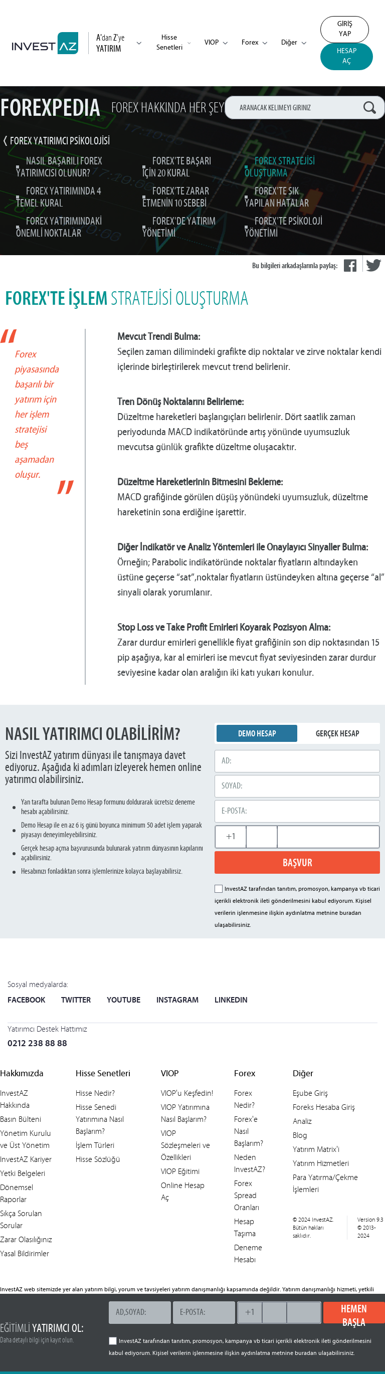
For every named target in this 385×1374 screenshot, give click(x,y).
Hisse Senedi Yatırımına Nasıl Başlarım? (100, 1119)
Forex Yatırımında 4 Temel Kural (58, 198)
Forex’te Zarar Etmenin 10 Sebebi (175, 198)
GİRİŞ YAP (344, 29)
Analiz (302, 1121)
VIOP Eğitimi (180, 1171)
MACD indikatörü (200, 432)
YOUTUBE (123, 1001)
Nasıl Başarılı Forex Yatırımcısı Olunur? (59, 167)
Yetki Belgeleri (22, 1173)
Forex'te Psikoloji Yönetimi (283, 228)
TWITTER (76, 1001)
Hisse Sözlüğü (98, 1159)
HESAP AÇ (346, 56)
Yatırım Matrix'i (316, 1149)
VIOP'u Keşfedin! (187, 1093)
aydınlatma (300, 913)
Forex (254, 43)
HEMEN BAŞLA (354, 1312)
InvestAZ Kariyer (26, 1159)
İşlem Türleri (95, 1145)
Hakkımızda (22, 1074)
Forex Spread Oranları (246, 1195)
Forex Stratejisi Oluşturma (280, 167)
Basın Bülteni (20, 1119)
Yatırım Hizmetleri (321, 1163)
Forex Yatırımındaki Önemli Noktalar (59, 228)
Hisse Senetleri (173, 43)
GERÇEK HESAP (337, 733)
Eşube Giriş (310, 1093)
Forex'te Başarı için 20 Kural (176, 167)
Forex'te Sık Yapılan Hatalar (277, 198)
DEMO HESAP (257, 733)
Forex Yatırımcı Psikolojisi (60, 141)
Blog (300, 1135)
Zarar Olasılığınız (26, 1239)
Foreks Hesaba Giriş (324, 1107)
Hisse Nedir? (95, 1093)
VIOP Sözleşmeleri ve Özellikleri (185, 1145)
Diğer (293, 43)
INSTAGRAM (177, 1001)
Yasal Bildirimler (24, 1253)
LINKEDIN (231, 1001)
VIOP (216, 43)
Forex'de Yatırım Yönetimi (179, 228)
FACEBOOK (26, 1001)
